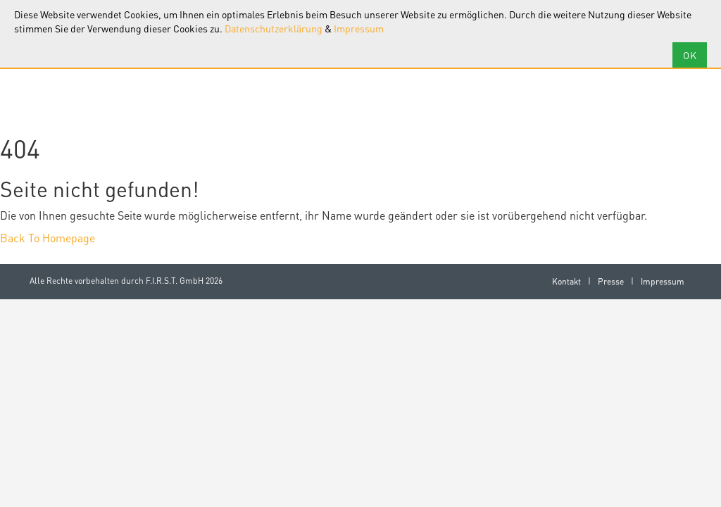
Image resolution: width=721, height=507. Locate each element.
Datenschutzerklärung (273, 28)
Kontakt (566, 281)
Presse (611, 281)
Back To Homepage (47, 237)
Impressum (359, 28)
